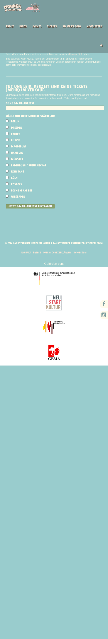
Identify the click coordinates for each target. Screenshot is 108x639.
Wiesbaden (18, 197)
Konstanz (18, 172)
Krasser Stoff (76, 54)
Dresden (16, 128)
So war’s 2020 (71, 26)
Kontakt (25, 253)
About (10, 26)
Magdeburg (19, 147)
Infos (23, 26)
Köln (14, 178)
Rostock (16, 184)
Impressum (81, 253)
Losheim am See (21, 191)
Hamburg (17, 153)
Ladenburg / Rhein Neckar (29, 165)
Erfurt (15, 134)
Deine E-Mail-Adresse (20, 103)
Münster (17, 159)
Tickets (52, 26)
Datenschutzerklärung (57, 253)
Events (37, 26)
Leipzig (16, 140)
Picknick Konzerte (21, 8)
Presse (36, 253)
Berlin (15, 122)
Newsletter (94, 26)
